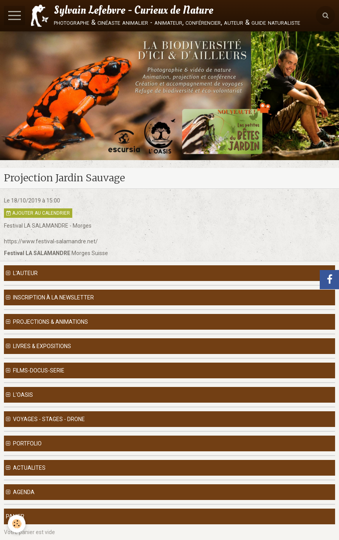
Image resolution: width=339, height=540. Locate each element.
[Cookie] (17, 524)
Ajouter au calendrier (38, 213)
